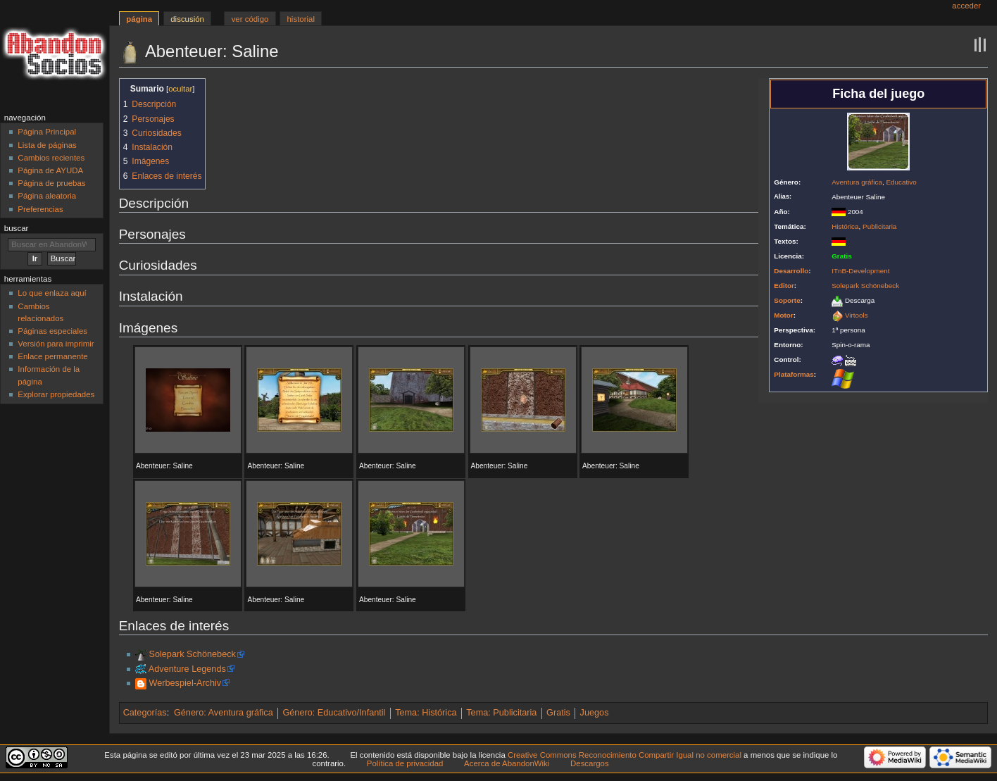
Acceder (966, 5)
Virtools (856, 315)
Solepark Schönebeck (865, 285)
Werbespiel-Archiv (185, 683)
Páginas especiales (52, 331)
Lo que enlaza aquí (52, 293)
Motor (783, 315)
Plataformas (794, 374)
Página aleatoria (47, 196)
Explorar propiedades (56, 394)
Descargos (589, 763)
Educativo (901, 182)
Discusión (187, 19)
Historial (301, 19)
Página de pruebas (51, 183)
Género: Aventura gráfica (223, 713)
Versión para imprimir (56, 343)
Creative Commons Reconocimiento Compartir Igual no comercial (624, 755)
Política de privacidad (405, 763)
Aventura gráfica (857, 182)
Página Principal (47, 131)
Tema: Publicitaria (501, 713)
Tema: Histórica (425, 713)
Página (139, 19)
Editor (784, 285)
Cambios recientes (51, 158)
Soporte (787, 300)
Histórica (845, 226)
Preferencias (40, 209)
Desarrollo (791, 271)
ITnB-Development (860, 271)
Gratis (558, 713)
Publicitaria (879, 226)
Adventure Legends (187, 669)
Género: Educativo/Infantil (333, 713)
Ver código (250, 19)
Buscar (16, 228)
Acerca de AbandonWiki (506, 763)
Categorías (145, 713)
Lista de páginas (47, 145)
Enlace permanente (52, 356)
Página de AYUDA (50, 170)
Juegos (594, 713)
